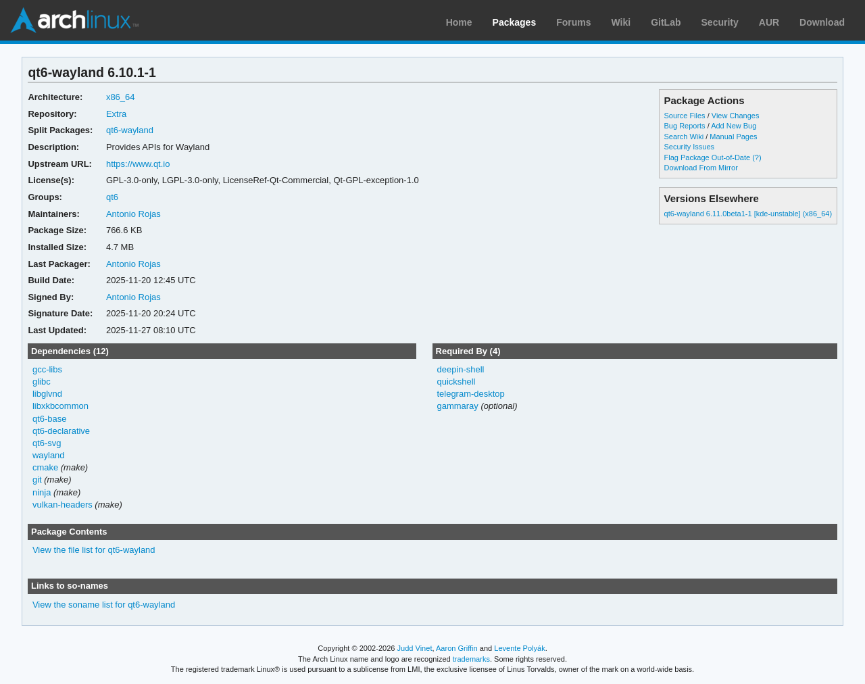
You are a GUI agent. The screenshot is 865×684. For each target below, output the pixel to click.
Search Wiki (684, 136)
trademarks (471, 659)
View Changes (736, 116)
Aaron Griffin (457, 648)
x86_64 (120, 97)
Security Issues (689, 147)
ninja (41, 492)
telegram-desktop (470, 394)
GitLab (666, 22)
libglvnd (47, 394)
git (37, 479)
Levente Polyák (519, 648)
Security (720, 22)
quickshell (456, 381)
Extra (116, 114)
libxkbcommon (60, 406)
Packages (515, 22)
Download (822, 22)
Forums (573, 22)
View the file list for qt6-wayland (93, 550)
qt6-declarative (61, 431)
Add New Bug (733, 126)
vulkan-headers (62, 504)
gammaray (457, 406)
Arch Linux (74, 20)
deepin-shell (460, 369)
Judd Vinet (414, 648)
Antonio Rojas (133, 214)
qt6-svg (46, 443)
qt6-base (49, 419)
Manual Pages (733, 136)
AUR (769, 22)
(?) (756, 157)
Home (459, 22)
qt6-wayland (129, 130)
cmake (45, 467)
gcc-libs (47, 369)
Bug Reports (685, 126)
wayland (48, 455)
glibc (41, 381)
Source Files (685, 116)
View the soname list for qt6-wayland (103, 605)
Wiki (621, 22)
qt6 (112, 197)
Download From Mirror (701, 168)
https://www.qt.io (138, 164)
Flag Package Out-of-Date (707, 157)
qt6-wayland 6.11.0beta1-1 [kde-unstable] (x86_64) (748, 214)
